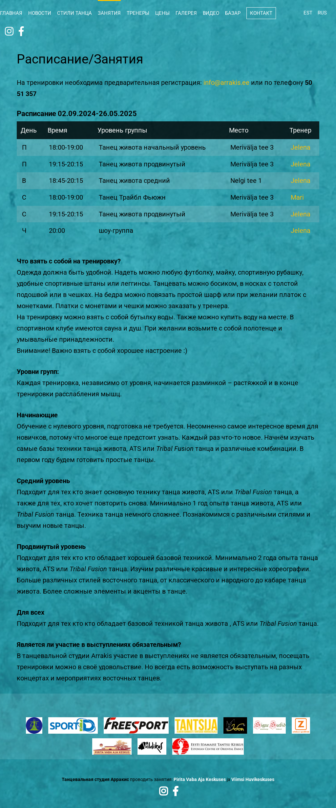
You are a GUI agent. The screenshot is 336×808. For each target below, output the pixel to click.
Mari (297, 197)
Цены (162, 13)
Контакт (261, 13)
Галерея (186, 13)
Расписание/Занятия (82, 59)
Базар (233, 13)
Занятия (109, 13)
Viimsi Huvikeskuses (252, 778)
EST (308, 13)
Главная (11, 13)
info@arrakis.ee (226, 82)
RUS (322, 13)
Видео (211, 13)
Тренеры (138, 13)
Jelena (300, 147)
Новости (39, 13)
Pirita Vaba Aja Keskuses (200, 778)
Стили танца (74, 13)
